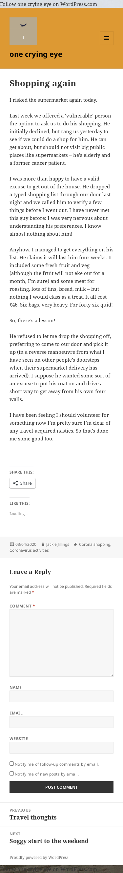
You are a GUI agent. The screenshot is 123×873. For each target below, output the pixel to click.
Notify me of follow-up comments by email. (57, 764)
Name (16, 687)
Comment (22, 606)
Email (16, 713)
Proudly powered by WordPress (39, 857)
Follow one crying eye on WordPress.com (48, 4)
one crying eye (36, 54)
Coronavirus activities (29, 550)
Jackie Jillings (57, 544)
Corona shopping (94, 544)
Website (19, 738)
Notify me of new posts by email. (47, 774)
